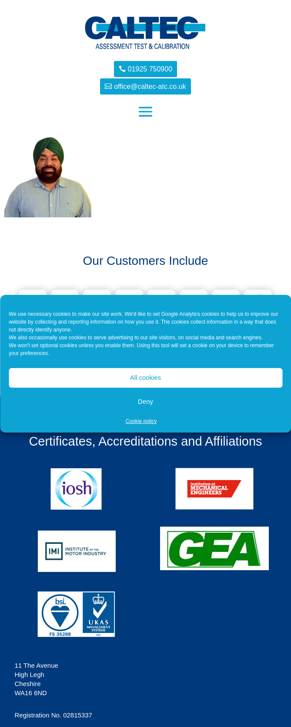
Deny (145, 401)
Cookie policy (141, 421)
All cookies (145, 377)
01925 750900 (150, 69)
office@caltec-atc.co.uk (150, 86)
